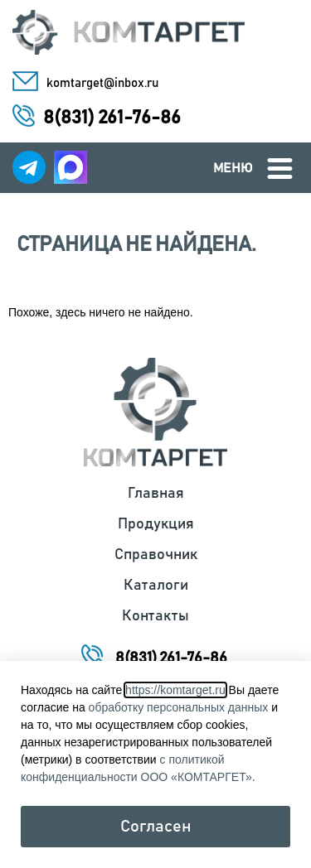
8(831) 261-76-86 (112, 118)
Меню (233, 168)
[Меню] (280, 168)
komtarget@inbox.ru (102, 83)
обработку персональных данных (179, 707)
